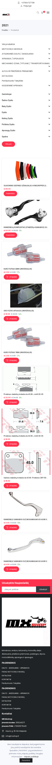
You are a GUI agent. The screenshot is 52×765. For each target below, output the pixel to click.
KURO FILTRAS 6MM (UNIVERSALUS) (18, 269)
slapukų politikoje (31, 756)
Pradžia (5, 30)
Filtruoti (8, 144)
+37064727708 (27, 2)
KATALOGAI (6, 675)
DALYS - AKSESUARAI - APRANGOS (15, 668)
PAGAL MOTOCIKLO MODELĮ (13, 672)
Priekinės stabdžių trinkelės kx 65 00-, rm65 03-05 (23, 394)
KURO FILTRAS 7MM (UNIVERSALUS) (18, 352)
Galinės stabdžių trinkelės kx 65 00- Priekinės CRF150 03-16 (27, 478)
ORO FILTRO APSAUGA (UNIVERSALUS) (19, 311)
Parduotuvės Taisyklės (11, 683)
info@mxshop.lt (12, 736)
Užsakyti (43, 589)
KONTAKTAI (6, 679)
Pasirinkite (10, 193)
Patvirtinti (26, 760)
